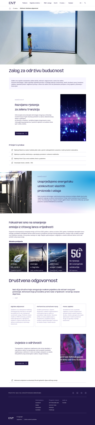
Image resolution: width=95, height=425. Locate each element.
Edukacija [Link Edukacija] (51, 407)
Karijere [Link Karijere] (71, 3)
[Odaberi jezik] (81, 3)
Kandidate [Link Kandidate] (37, 410)
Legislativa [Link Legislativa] (19, 419)
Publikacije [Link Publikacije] (51, 410)
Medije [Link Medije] (37, 405)
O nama (63, 3)
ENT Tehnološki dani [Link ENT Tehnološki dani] (54, 402)
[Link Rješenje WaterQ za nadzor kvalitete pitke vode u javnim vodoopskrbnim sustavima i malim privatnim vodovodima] (47, 150)
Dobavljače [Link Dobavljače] (38, 407)
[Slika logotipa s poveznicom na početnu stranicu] (12, 3)
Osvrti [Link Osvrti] (55, 3)
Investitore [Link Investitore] (38, 402)
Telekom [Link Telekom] (24, 3)
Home (10, 8)
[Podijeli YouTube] (81, 393)
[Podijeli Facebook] (73, 393)
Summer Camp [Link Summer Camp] (52, 405)
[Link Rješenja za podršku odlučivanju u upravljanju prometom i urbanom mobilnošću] (47, 154)
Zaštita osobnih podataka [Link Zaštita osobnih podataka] (30, 419)
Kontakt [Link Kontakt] (64, 402)
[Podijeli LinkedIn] (77, 393)
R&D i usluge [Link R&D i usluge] (48, 3)
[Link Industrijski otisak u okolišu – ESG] (47, 163)
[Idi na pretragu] (85, 3)
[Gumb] (21, 133)
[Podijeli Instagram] (86, 393)
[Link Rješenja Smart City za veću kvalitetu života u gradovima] (47, 158)
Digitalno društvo (36, 3)
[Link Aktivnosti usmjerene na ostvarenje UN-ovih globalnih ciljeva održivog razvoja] (47, 380)
